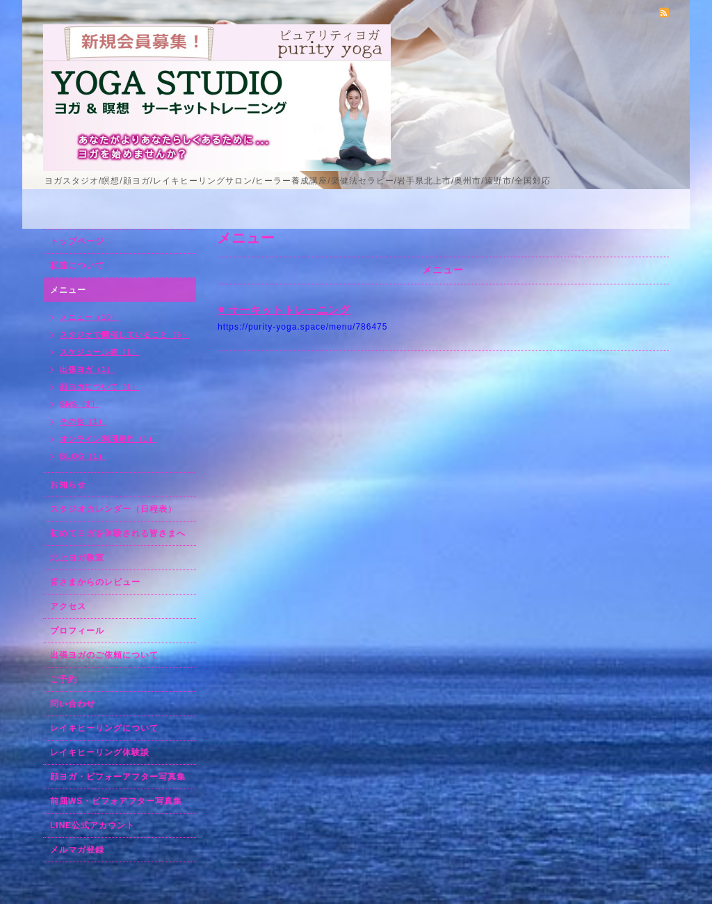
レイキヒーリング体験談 (99, 752)
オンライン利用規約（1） (108, 439)
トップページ (77, 241)
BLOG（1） (83, 456)
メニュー (68, 290)
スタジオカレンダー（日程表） (113, 509)
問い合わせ (72, 704)
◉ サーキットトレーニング (284, 310)
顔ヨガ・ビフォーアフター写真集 (118, 777)
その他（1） (83, 421)
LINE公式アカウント (92, 825)
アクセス (68, 606)
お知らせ (68, 485)
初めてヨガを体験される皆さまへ (118, 533)
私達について (77, 266)
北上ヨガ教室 (77, 558)
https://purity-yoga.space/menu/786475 (302, 327)
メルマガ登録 (77, 850)
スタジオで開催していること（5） (125, 334)
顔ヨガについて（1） (100, 386)
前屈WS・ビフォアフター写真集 (116, 801)
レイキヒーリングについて (104, 728)
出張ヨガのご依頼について (104, 655)
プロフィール (77, 631)
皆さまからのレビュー (95, 582)
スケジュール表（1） (100, 352)
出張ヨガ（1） (87, 369)
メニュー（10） (90, 317)
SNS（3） (79, 404)
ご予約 (63, 679)
